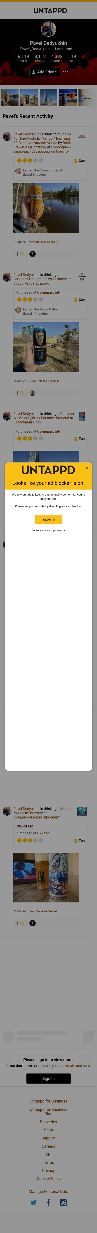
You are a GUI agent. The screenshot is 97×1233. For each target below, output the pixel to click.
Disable (48, 519)
